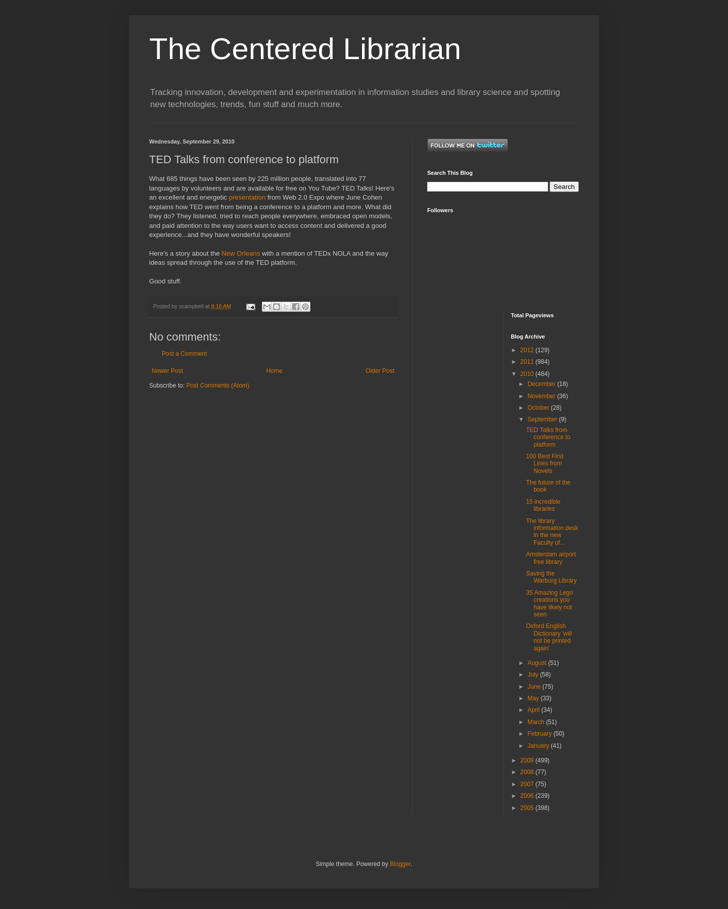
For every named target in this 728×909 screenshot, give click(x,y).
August (537, 662)
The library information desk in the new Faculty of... (552, 531)
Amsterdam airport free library (551, 558)
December (542, 384)
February (540, 733)
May (533, 698)
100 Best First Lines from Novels (544, 463)
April (534, 709)
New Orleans (240, 253)
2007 (527, 784)
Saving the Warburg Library (551, 577)
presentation (247, 197)
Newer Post (167, 370)
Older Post (380, 370)
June (534, 686)
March (536, 722)
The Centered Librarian (305, 49)
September (543, 419)
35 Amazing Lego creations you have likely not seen (549, 603)
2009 (527, 760)
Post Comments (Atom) (217, 385)
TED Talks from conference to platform (548, 437)
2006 (527, 795)
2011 (527, 361)
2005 (527, 807)
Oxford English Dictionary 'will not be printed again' (549, 637)
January (539, 745)
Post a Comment (184, 353)
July (533, 674)
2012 (527, 350)
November (542, 396)
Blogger (400, 864)
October (539, 407)
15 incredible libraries (543, 505)
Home (274, 370)
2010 (527, 373)
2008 (527, 772)
